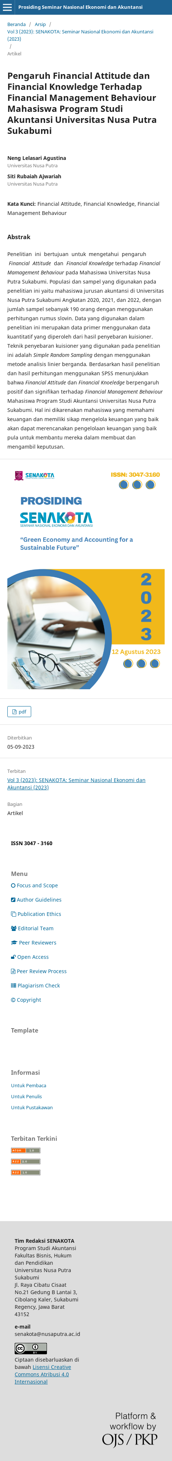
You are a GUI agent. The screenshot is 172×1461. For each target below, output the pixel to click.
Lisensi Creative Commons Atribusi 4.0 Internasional (43, 1374)
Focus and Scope (34, 885)
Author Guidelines (36, 899)
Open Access (30, 956)
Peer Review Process (39, 971)
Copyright (26, 999)
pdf (22, 711)
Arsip (40, 24)
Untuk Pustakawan (32, 1107)
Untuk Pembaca (28, 1085)
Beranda (16, 24)
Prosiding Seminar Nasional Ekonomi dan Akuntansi (80, 7)
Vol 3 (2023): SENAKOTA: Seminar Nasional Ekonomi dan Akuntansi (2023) (80, 35)
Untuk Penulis (26, 1096)
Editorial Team (32, 928)
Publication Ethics (36, 913)
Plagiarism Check (35, 985)
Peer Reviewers (33, 942)
